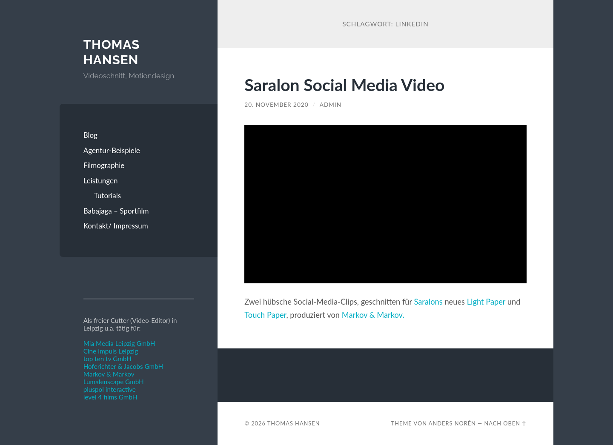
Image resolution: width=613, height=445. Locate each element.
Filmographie (104, 165)
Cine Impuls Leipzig (110, 351)
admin (330, 104)
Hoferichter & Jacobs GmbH (123, 366)
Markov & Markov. (373, 314)
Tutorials (107, 195)
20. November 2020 (276, 104)
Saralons (428, 301)
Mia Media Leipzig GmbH (119, 343)
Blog (90, 135)
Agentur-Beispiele (111, 150)
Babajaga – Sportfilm (116, 210)
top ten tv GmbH (107, 358)
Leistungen (100, 180)
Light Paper (486, 301)
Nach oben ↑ (505, 423)
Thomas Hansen (111, 52)
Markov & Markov (109, 374)
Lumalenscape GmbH (113, 381)
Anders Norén (452, 423)
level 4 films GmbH (110, 397)
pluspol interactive (109, 389)
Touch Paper (265, 314)
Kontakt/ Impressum (115, 225)
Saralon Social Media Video (344, 84)
